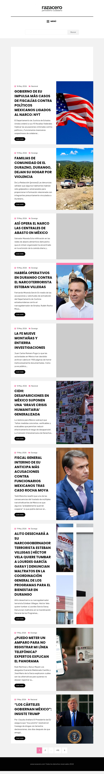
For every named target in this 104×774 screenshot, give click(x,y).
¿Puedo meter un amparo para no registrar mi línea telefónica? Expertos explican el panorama (31, 652)
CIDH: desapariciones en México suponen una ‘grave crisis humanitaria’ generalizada (31, 405)
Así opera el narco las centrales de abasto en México (31, 230)
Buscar (73, 34)
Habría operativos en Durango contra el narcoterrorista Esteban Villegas (33, 281)
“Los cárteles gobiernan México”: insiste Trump (33, 712)
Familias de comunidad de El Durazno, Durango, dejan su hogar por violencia (33, 169)
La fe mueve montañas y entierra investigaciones (29, 342)
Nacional (34, 88)
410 (59, 752)
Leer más (20, 141)
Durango (34, 155)
